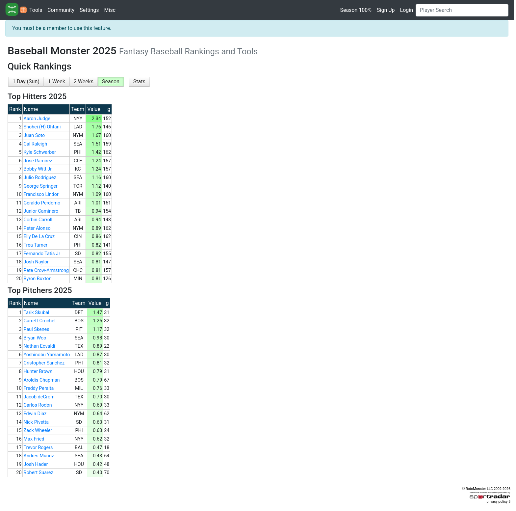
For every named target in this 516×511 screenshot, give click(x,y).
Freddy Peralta (39, 388)
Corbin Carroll (38, 220)
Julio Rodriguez (40, 177)
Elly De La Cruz (39, 236)
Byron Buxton (38, 279)
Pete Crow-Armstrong (46, 270)
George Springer (41, 186)
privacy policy (496, 501)
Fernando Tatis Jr (42, 253)
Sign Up (386, 10)
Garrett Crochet (40, 321)
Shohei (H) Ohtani (42, 127)
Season (110, 81)
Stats (139, 81)
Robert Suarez (38, 472)
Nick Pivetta (36, 422)
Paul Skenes (36, 329)
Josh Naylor (36, 262)
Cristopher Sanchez (44, 363)
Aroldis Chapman (42, 380)
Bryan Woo (35, 338)
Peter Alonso (37, 228)
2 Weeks (83, 81)
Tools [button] (35, 10)
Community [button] (60, 10)
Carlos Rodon (38, 405)
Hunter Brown (38, 371)
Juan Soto (34, 135)
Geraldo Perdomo (42, 203)
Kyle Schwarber (40, 152)
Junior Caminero (41, 211)
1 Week (56, 81)
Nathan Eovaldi (39, 346)
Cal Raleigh (35, 144)
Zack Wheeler (38, 430)
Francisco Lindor (41, 194)
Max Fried (34, 439)
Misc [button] (110, 10)
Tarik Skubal (36, 312)
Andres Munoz (39, 456)
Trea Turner (36, 245)
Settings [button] (89, 10)
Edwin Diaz (35, 414)
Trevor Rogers (38, 447)
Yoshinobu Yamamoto (47, 355)
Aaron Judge (37, 118)
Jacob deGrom (39, 397)
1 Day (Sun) (26, 81)
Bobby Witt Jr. (38, 169)
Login (406, 10)
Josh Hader (36, 464)
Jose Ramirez (38, 161)
